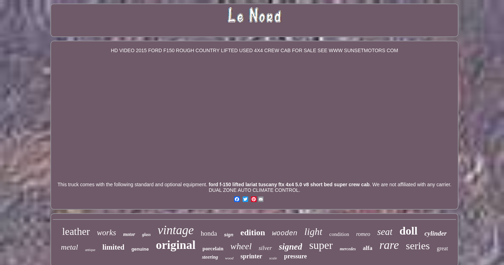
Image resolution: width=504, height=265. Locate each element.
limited (113, 247)
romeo (363, 234)
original (175, 244)
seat (385, 231)
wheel (241, 246)
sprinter (251, 256)
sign (228, 234)
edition (252, 232)
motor (129, 234)
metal (69, 247)
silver (265, 248)
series (418, 245)
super (320, 245)
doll (408, 230)
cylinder (436, 233)
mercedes (348, 248)
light (313, 231)
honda (209, 233)
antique (90, 250)
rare (389, 245)
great (442, 248)
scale (273, 258)
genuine (140, 249)
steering (210, 257)
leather (76, 231)
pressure (295, 256)
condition (339, 234)
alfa (367, 248)
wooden (284, 233)
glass (146, 234)
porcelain (213, 248)
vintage (176, 230)
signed (290, 246)
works (106, 232)
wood (229, 258)
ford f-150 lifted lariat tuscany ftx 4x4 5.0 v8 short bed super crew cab (289, 184)
